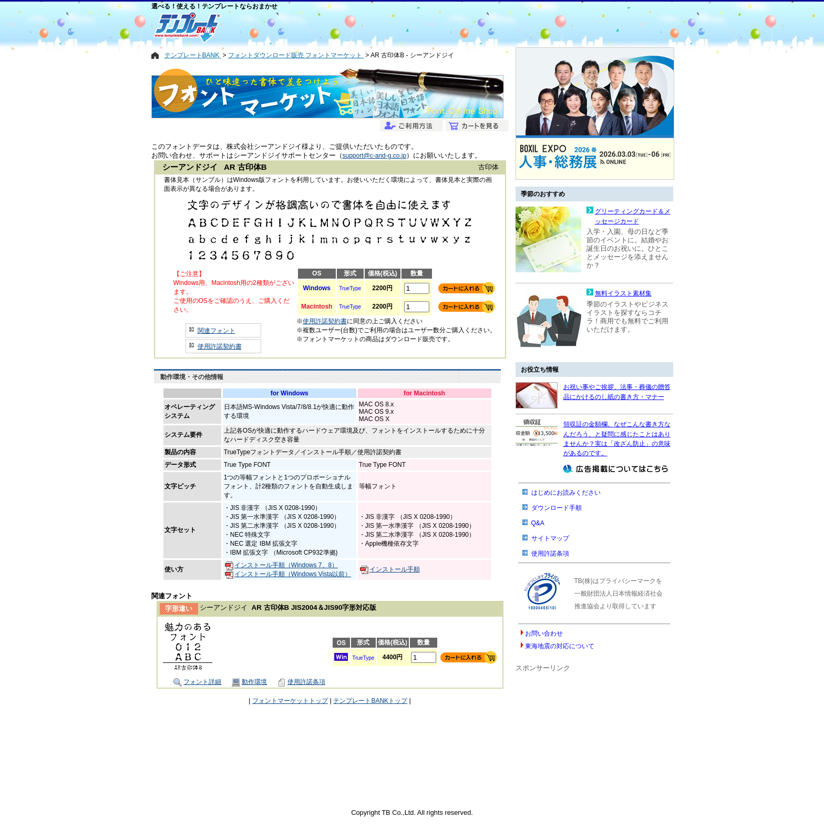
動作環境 (249, 682)
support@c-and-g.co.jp (375, 155)
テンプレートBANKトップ (370, 700)
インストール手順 (390, 569)
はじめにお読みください (566, 492)
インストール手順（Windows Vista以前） (288, 574)
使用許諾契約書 (220, 346)
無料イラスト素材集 (623, 293)
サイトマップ (550, 538)
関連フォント (216, 330)
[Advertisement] (374, 27)
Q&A (537, 523)
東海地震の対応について (559, 646)
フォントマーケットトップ (290, 700)
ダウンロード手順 (556, 508)
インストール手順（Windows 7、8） (281, 565)
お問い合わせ (544, 633)
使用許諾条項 (301, 682)
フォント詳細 (197, 682)
